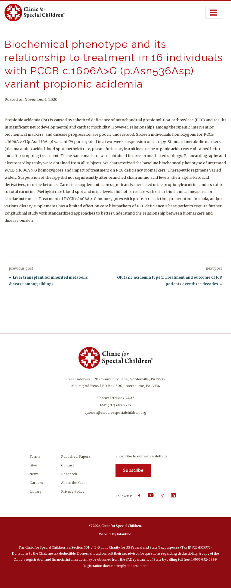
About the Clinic (74, 483)
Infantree (124, 534)
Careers (36, 483)
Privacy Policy (72, 491)
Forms (34, 456)
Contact (67, 465)
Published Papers (76, 456)
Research (69, 474)
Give (33, 465)
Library (35, 491)
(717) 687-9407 (122, 398)
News (33, 474)
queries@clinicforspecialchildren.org (115, 412)
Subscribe (133, 470)
